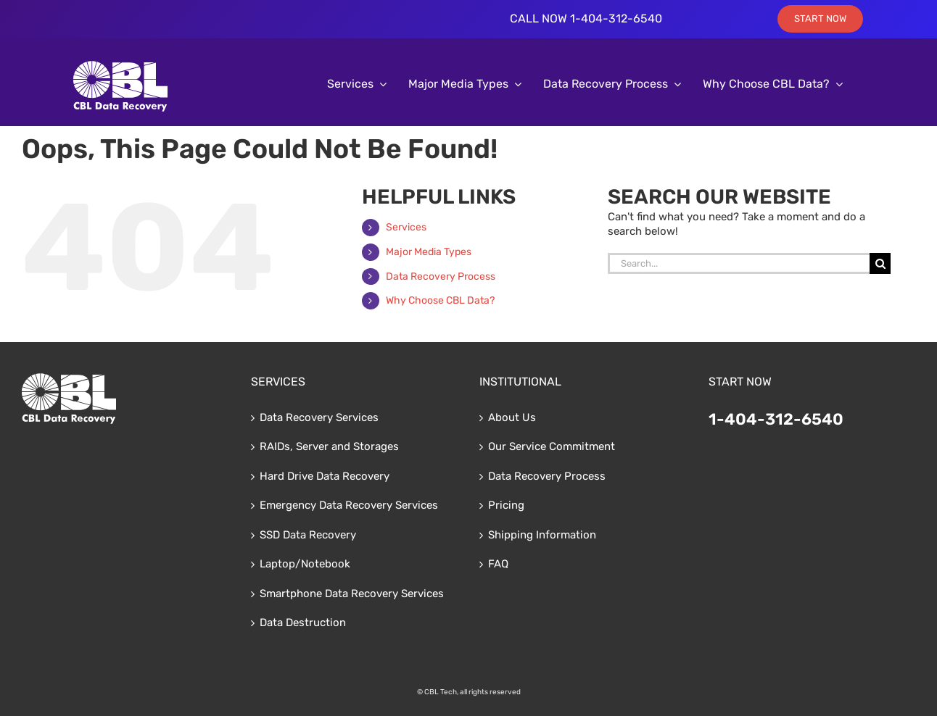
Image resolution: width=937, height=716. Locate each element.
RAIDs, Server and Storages (329, 446)
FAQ (498, 563)
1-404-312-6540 (776, 419)
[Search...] (739, 263)
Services (406, 227)
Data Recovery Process (440, 276)
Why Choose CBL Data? (440, 300)
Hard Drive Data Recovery (324, 476)
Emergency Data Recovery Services (349, 505)
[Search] (880, 263)
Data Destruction (303, 622)
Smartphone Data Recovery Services (352, 593)
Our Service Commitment (551, 446)
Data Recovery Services (319, 417)
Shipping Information (542, 534)
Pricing (506, 505)
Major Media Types (428, 252)
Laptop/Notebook (305, 563)
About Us (512, 417)
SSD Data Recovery (308, 534)
